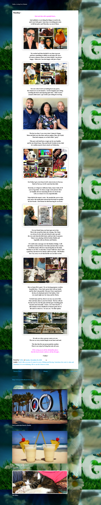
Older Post (73, 371)
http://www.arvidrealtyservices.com (22, 379)
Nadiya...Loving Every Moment (19, 4)
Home (45, 371)
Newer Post (17, 371)
